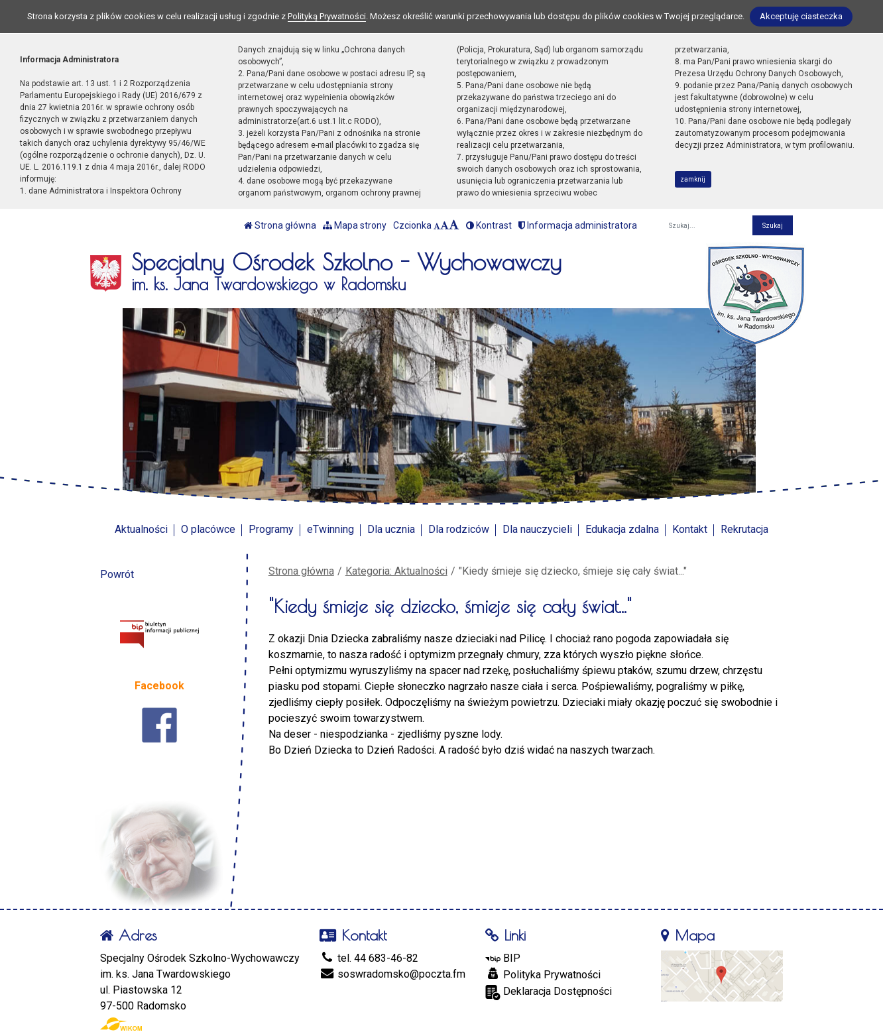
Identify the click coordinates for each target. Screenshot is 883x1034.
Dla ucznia (391, 529)
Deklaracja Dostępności (548, 992)
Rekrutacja (744, 529)
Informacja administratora (577, 225)
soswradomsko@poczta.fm (392, 974)
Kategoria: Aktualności (396, 571)
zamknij (692, 179)
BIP (502, 958)
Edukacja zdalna (622, 529)
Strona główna (280, 225)
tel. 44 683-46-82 (369, 958)
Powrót (117, 574)
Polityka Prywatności (543, 974)
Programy (271, 529)
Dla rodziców (458, 529)
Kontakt (689, 529)
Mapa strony (354, 225)
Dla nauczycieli (537, 529)
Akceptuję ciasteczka (801, 16)
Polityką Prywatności (327, 16)
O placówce (208, 529)
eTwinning (330, 529)
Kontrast (489, 225)
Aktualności (141, 529)
